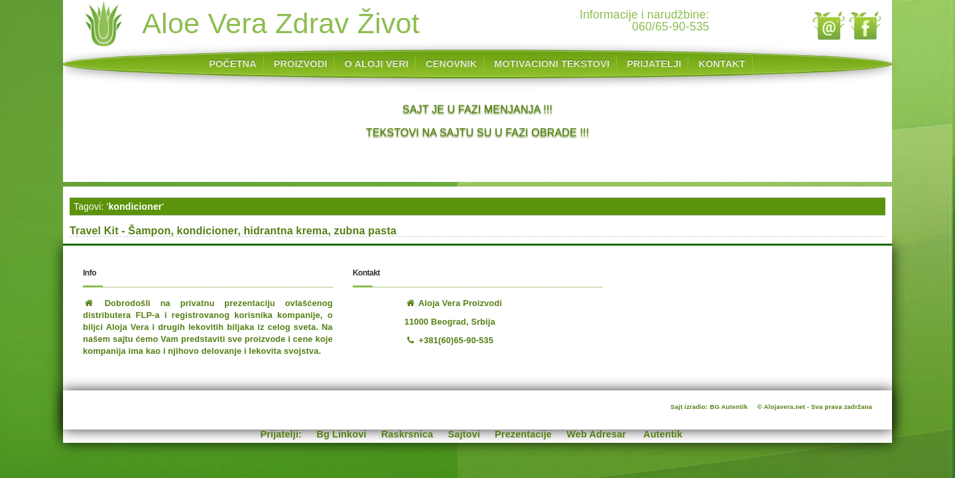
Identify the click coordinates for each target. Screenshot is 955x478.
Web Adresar (596, 434)
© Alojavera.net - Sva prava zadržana (814, 406)
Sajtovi (464, 434)
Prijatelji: (281, 434)
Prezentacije (523, 434)
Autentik (662, 434)
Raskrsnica (407, 434)
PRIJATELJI (654, 63)
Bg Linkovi (341, 434)
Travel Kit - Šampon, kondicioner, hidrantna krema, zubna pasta (233, 230)
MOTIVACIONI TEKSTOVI (551, 63)
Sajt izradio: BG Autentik (708, 406)
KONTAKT (721, 63)
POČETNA (232, 63)
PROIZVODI (301, 63)
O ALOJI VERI (376, 63)
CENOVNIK (451, 63)
